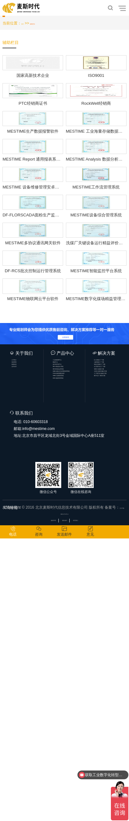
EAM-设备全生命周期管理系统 (70, 657)
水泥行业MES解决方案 (111, 657)
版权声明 (43, 799)
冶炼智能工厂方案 (111, 630)
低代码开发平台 (70, 637)
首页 (25, 25)
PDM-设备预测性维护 (70, 664)
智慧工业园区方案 (111, 651)
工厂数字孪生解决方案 (111, 664)
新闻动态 (23, 637)
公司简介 (23, 624)
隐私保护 (64, 799)
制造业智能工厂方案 (111, 637)
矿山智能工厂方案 (111, 624)
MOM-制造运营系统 (70, 651)
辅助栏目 (42, 25)
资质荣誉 (23, 630)
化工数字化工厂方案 (111, 644)
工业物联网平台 (70, 624)
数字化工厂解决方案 (111, 671)
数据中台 (64, 630)
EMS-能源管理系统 (70, 677)
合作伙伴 (23, 644)
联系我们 (85, 799)
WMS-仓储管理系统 (70, 671)
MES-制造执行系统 (70, 644)
